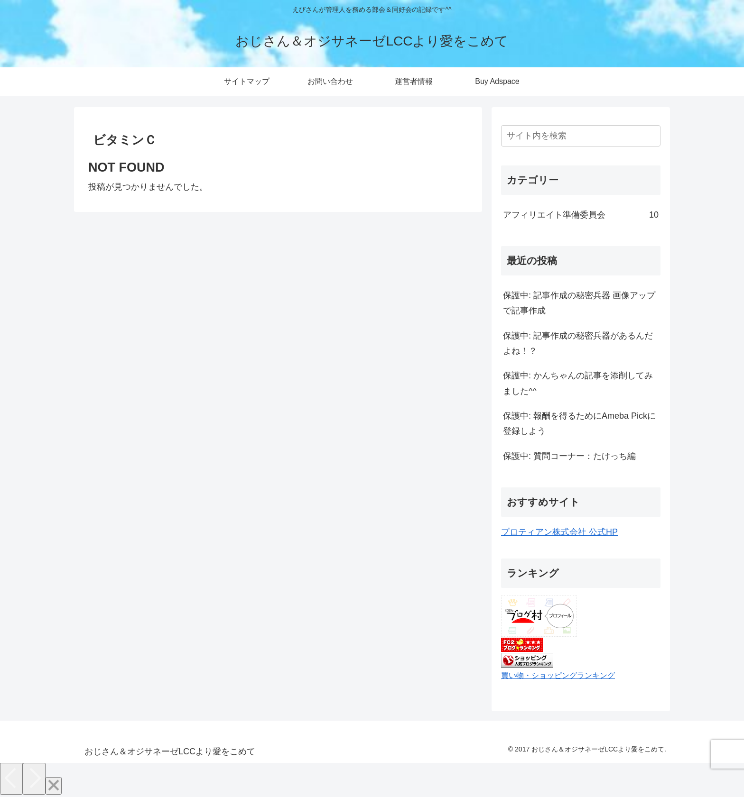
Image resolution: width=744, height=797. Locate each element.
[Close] (54, 786)
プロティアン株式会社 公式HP (559, 532)
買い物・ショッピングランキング (558, 675)
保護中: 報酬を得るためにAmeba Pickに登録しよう (579, 423)
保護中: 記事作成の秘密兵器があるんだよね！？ (578, 343)
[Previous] (11, 779)
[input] (580, 136)
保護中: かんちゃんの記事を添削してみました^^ (578, 383)
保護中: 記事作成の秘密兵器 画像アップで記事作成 (579, 303)
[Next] (34, 779)
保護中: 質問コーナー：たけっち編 (569, 456)
